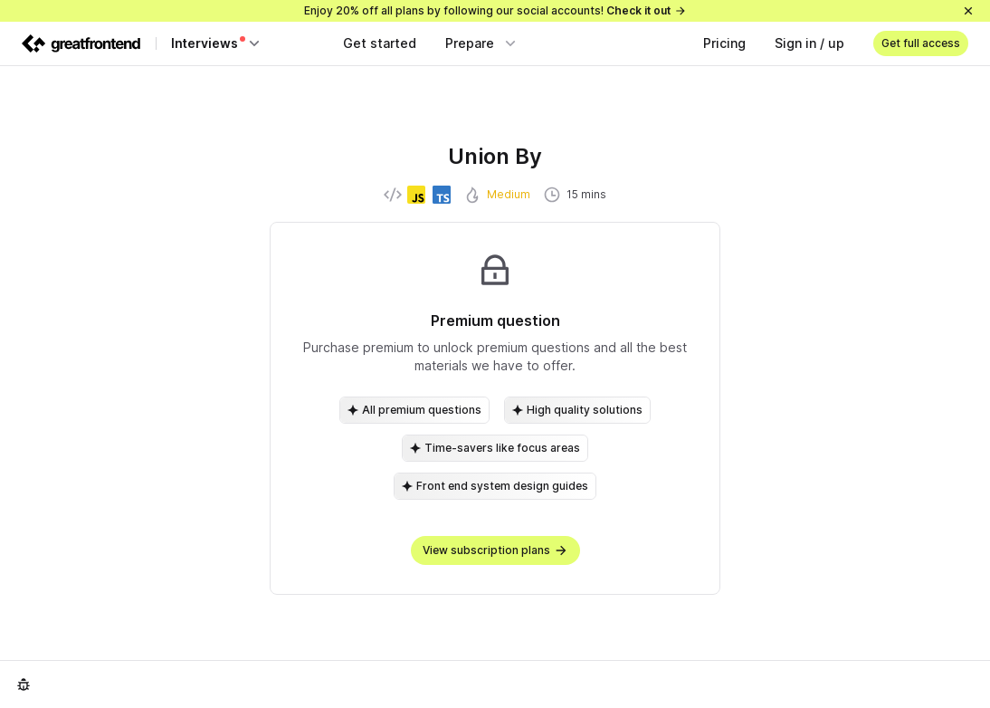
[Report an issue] (23, 684)
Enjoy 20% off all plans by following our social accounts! (495, 10)
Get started (379, 43)
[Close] (968, 11)
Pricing (724, 43)
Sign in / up (809, 43)
